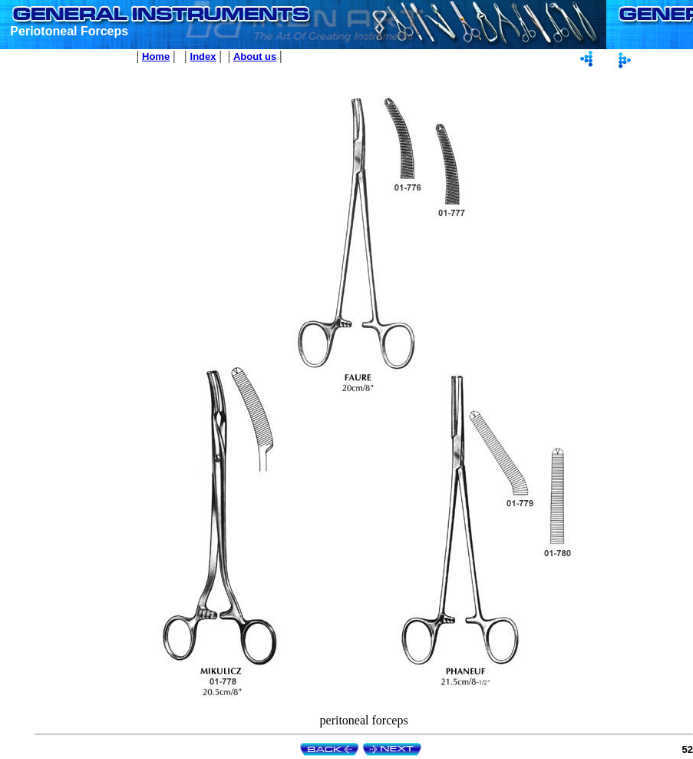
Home (156, 56)
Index (203, 56)
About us (254, 56)
